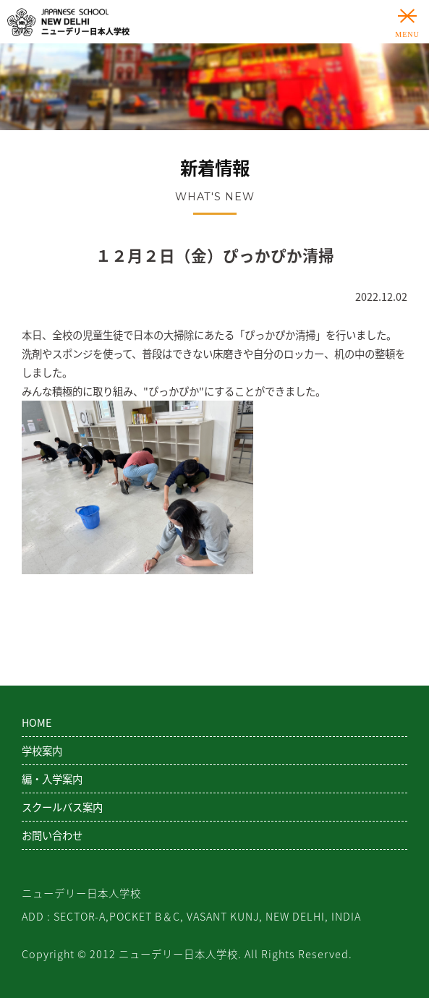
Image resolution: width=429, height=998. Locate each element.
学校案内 (42, 751)
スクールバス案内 (62, 807)
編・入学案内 (52, 779)
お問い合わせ (52, 835)
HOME (36, 722)
